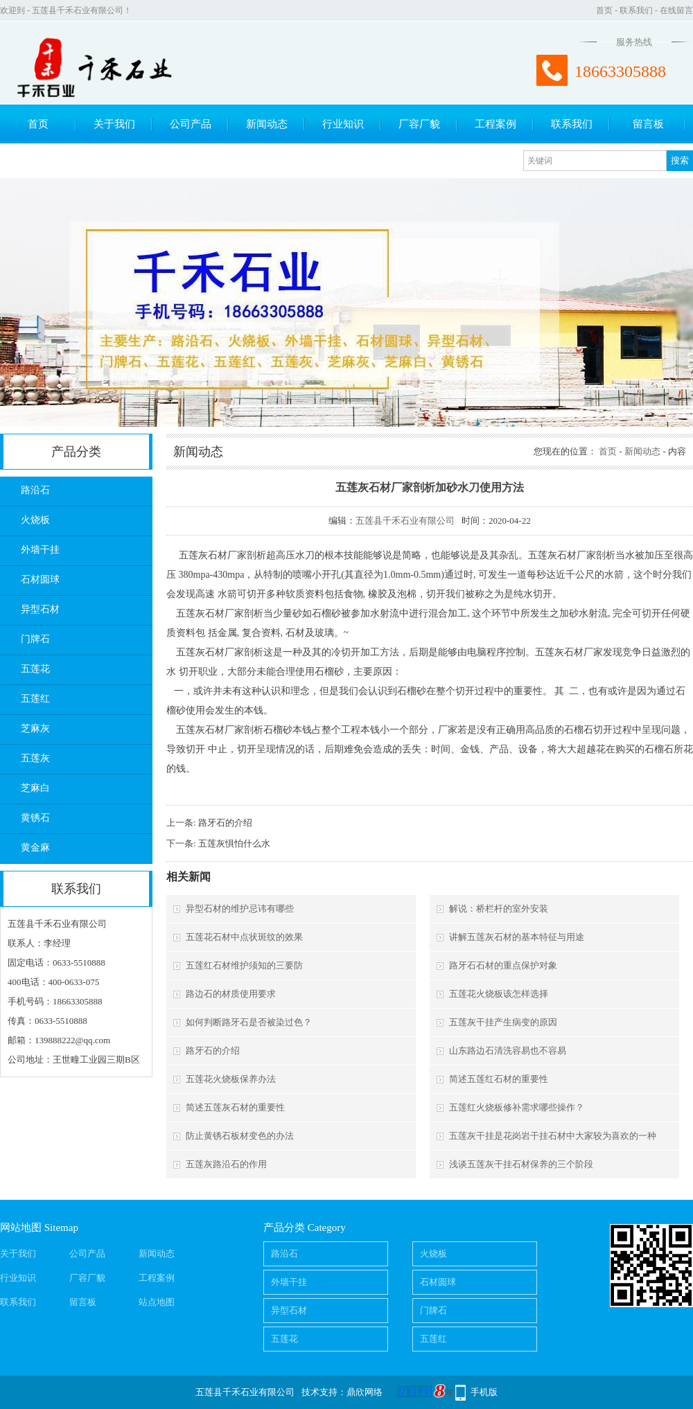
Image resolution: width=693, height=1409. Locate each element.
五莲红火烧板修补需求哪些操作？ (516, 1107)
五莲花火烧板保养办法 (231, 1079)
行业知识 (343, 124)
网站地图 (21, 1227)
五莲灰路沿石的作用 (226, 1164)
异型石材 (40, 609)
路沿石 (35, 490)
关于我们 (114, 124)
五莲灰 (35, 758)
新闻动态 (267, 124)
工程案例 (495, 124)
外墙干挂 (40, 549)
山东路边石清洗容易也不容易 (507, 1050)
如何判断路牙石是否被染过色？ (249, 1022)
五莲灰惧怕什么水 (234, 843)
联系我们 (636, 10)
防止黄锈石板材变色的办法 (240, 1136)
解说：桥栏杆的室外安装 (498, 908)
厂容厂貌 (419, 124)
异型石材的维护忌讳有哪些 (240, 908)
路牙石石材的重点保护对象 (503, 965)
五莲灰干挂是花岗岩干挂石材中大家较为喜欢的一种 (552, 1136)
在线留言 (676, 10)
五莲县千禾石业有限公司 (405, 520)
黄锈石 (35, 818)
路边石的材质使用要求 (231, 994)
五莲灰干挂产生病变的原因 (503, 1022)
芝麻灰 (35, 728)
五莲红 (35, 698)
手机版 (484, 1392)
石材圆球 (40, 579)
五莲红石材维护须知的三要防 (244, 965)
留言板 (648, 124)
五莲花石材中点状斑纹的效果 (244, 937)
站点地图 (157, 1302)
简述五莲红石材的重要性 (498, 1079)
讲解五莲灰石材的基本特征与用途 (516, 937)
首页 (604, 10)
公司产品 (190, 124)
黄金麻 (35, 847)
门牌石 (35, 639)
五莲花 (35, 669)
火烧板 (35, 520)
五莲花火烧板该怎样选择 (498, 994)
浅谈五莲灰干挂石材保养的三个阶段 (521, 1164)
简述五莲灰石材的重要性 (235, 1107)
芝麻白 (35, 788)
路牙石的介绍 (225, 822)
